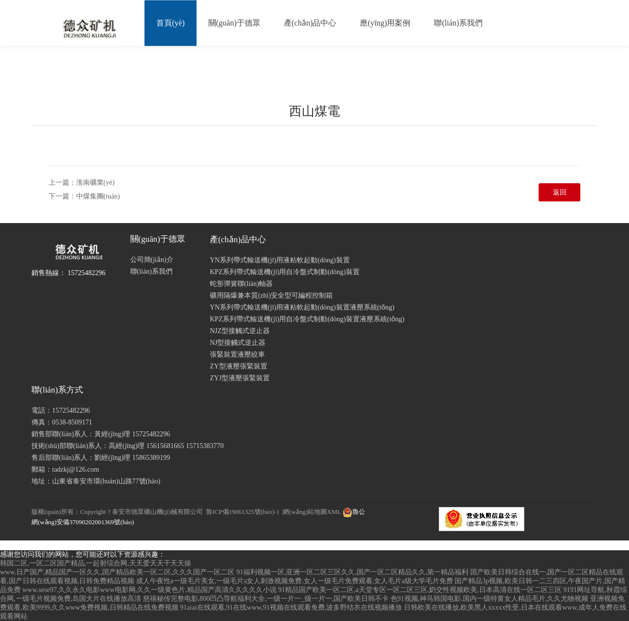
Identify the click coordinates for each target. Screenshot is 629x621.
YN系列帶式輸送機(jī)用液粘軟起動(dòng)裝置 (280, 260)
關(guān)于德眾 (234, 23)
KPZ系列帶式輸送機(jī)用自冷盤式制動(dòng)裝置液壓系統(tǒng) (307, 319)
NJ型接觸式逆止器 (238, 342)
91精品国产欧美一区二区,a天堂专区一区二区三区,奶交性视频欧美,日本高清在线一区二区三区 (420, 589)
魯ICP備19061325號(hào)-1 (243, 511)
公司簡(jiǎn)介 (151, 259)
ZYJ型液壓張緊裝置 (240, 378)
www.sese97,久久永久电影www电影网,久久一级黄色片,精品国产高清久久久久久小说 (150, 589)
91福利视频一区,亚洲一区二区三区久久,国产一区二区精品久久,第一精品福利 (352, 572)
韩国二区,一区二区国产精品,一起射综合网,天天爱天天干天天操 (95, 563)
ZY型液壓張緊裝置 (238, 366)
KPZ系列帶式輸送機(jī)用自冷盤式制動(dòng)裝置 (285, 272)
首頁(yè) (170, 23)
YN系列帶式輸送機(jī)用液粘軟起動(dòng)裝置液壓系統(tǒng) (302, 307)
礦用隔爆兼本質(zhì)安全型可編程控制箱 (271, 295)
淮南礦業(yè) (95, 182)
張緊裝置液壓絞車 (237, 354)
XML (334, 511)
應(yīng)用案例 (385, 23)
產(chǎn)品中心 (310, 23)
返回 (560, 192)
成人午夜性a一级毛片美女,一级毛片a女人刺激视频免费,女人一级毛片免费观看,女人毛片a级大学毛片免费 (294, 581)
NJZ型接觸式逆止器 (240, 331)
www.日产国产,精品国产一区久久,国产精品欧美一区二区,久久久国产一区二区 (117, 572)
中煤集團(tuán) (98, 196)
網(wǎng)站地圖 (305, 511)
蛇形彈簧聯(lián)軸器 (241, 283)
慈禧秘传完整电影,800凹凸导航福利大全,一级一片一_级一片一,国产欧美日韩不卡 (266, 598)
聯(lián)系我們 (458, 23)
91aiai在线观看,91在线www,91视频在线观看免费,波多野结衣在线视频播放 (291, 607)
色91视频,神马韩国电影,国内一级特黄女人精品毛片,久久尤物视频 (490, 598)
